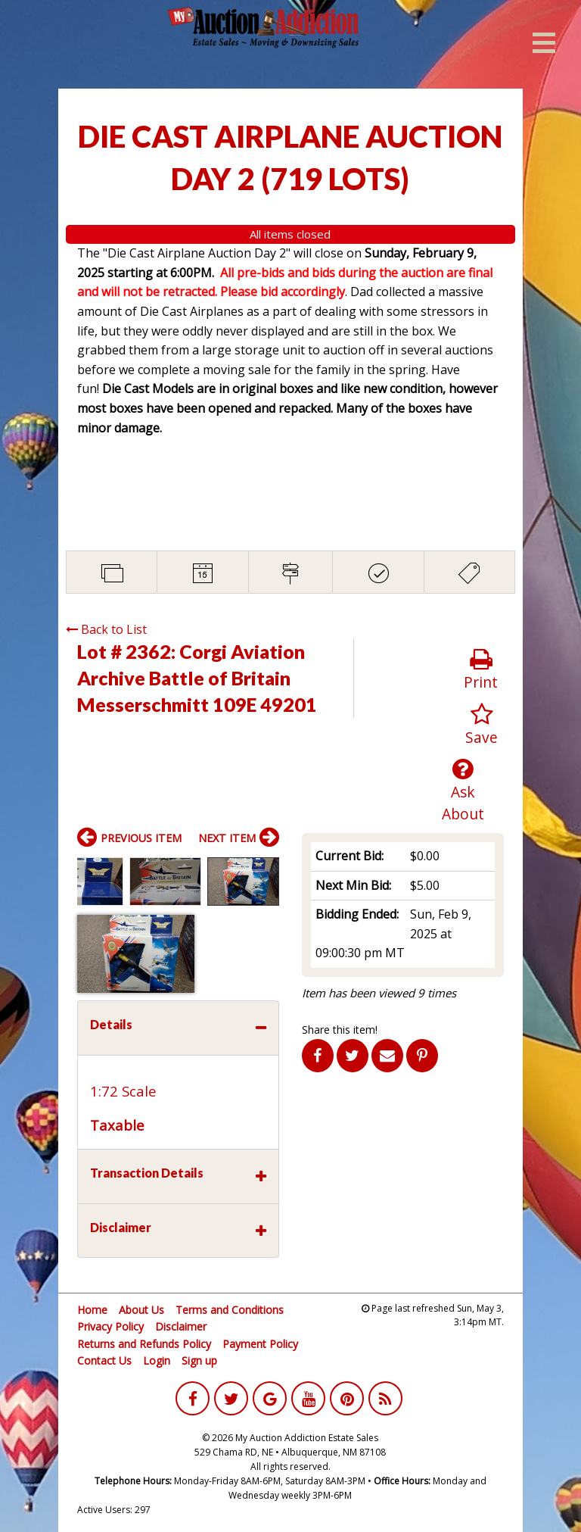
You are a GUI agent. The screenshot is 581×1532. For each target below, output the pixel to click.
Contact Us (104, 1360)
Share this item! (339, 1029)
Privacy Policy (110, 1326)
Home (92, 1310)
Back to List (106, 629)
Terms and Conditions (230, 1310)
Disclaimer (181, 1326)
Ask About (463, 790)
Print (481, 669)
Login (156, 1360)
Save (481, 725)
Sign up (199, 1360)
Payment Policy (260, 1344)
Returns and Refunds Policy (144, 1344)
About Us (141, 1310)
